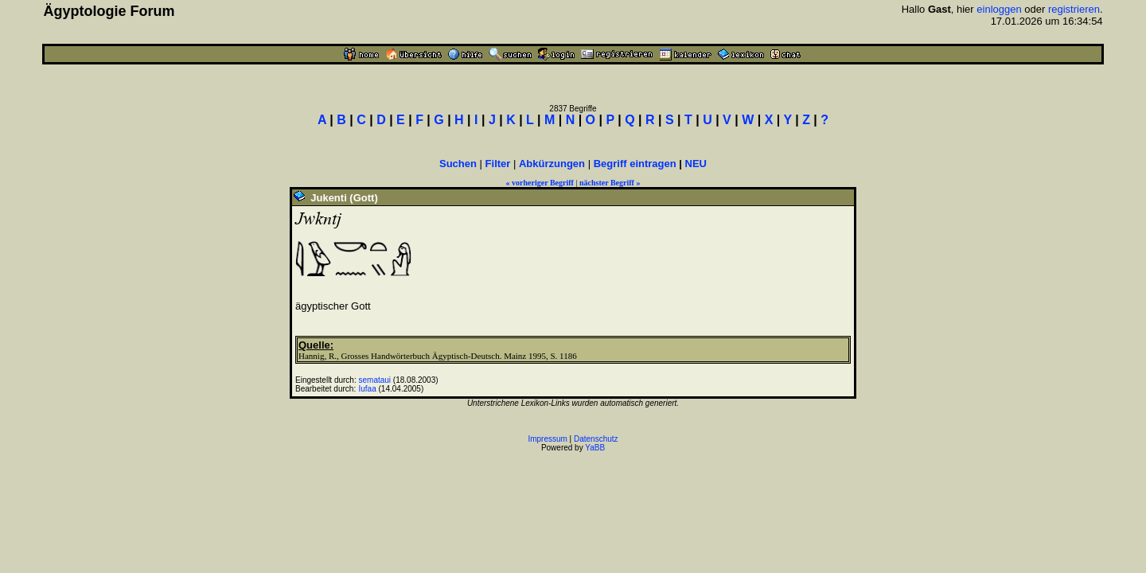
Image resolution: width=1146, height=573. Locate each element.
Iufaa (367, 388)
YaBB (595, 447)
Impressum (547, 439)
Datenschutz (596, 439)
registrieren (1074, 9)
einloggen (998, 9)
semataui (375, 380)
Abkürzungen (552, 164)
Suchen (458, 164)
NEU (696, 164)
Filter (498, 164)
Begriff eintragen (635, 164)
